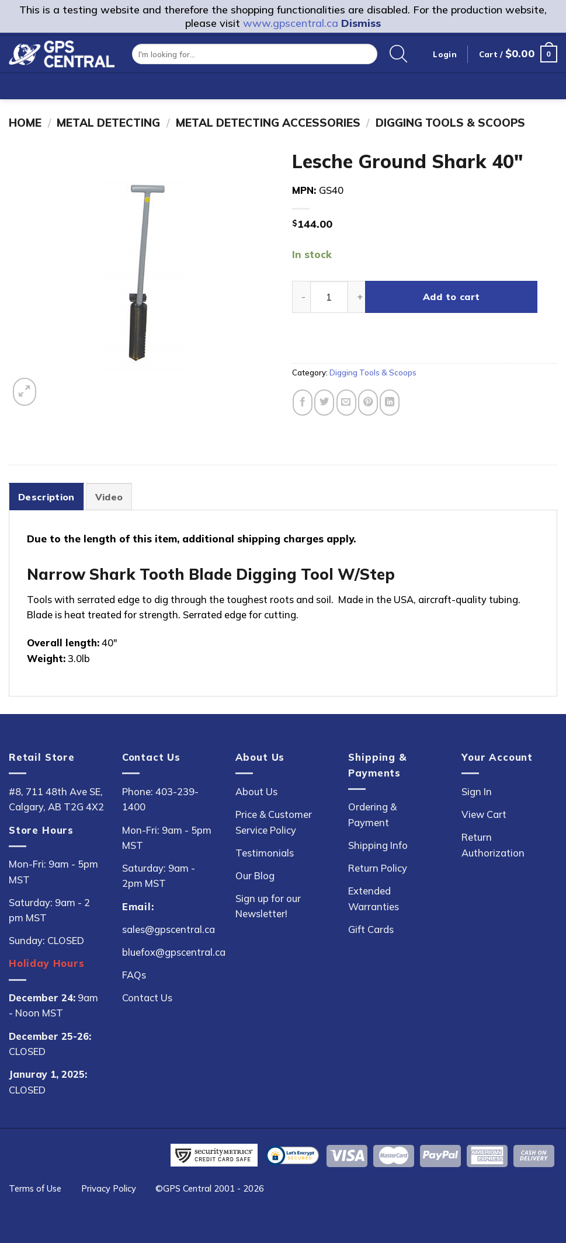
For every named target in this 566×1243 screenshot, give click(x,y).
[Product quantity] (329, 297)
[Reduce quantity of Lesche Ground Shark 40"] (301, 297)
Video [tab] (109, 497)
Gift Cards (371, 929)
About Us (256, 791)
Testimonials (264, 853)
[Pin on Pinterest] (368, 402)
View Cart (483, 814)
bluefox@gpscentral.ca (173, 952)
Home (25, 123)
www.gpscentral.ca (290, 23)
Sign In (476, 791)
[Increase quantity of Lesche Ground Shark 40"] (357, 297)
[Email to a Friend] (346, 402)
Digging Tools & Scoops (450, 123)
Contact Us (147, 997)
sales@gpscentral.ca (168, 929)
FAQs (134, 975)
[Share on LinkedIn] (390, 402)
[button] (518, 54)
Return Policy (377, 868)
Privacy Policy (108, 1188)
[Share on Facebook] (302, 402)
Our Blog (255, 875)
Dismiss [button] (361, 23)
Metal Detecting (108, 123)
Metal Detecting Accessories (268, 123)
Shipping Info (378, 845)
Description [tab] (46, 497)
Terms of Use (35, 1188)
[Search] (399, 54)
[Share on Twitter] (324, 402)
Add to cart (451, 296)
